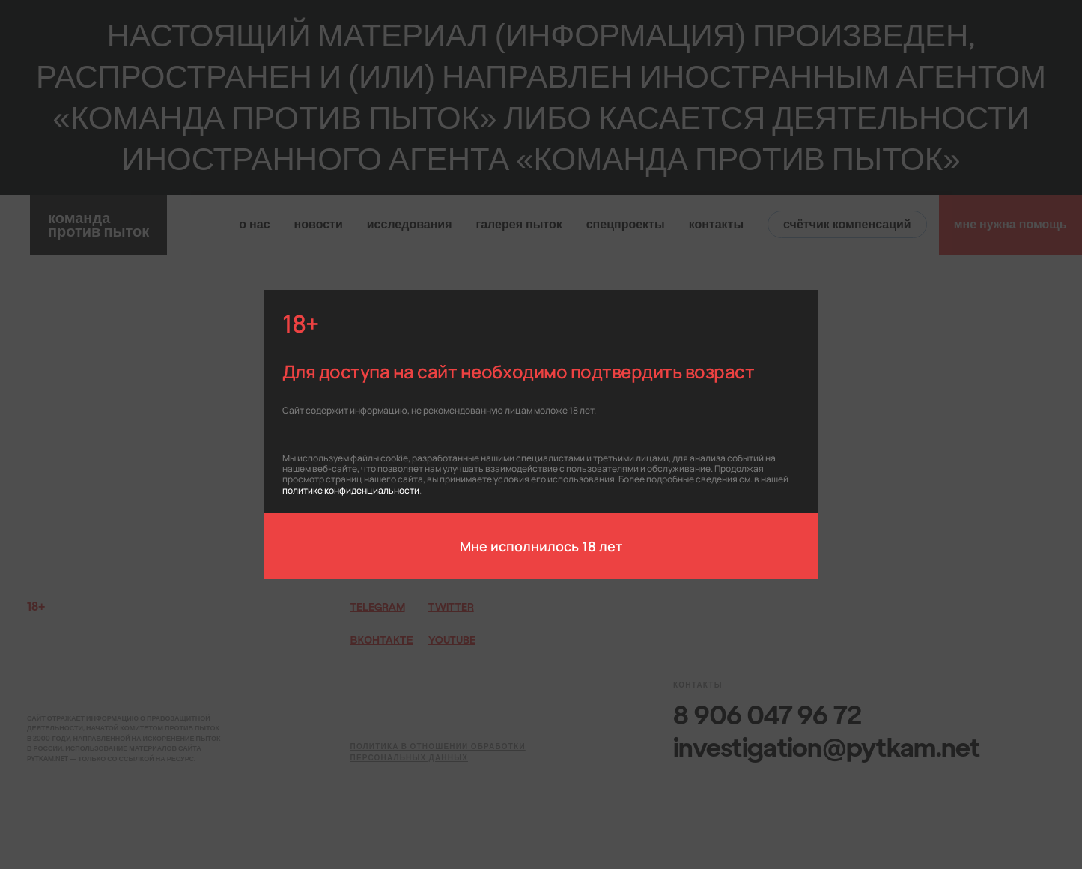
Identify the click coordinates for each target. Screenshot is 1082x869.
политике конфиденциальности (350, 489)
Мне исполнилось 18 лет (541, 545)
